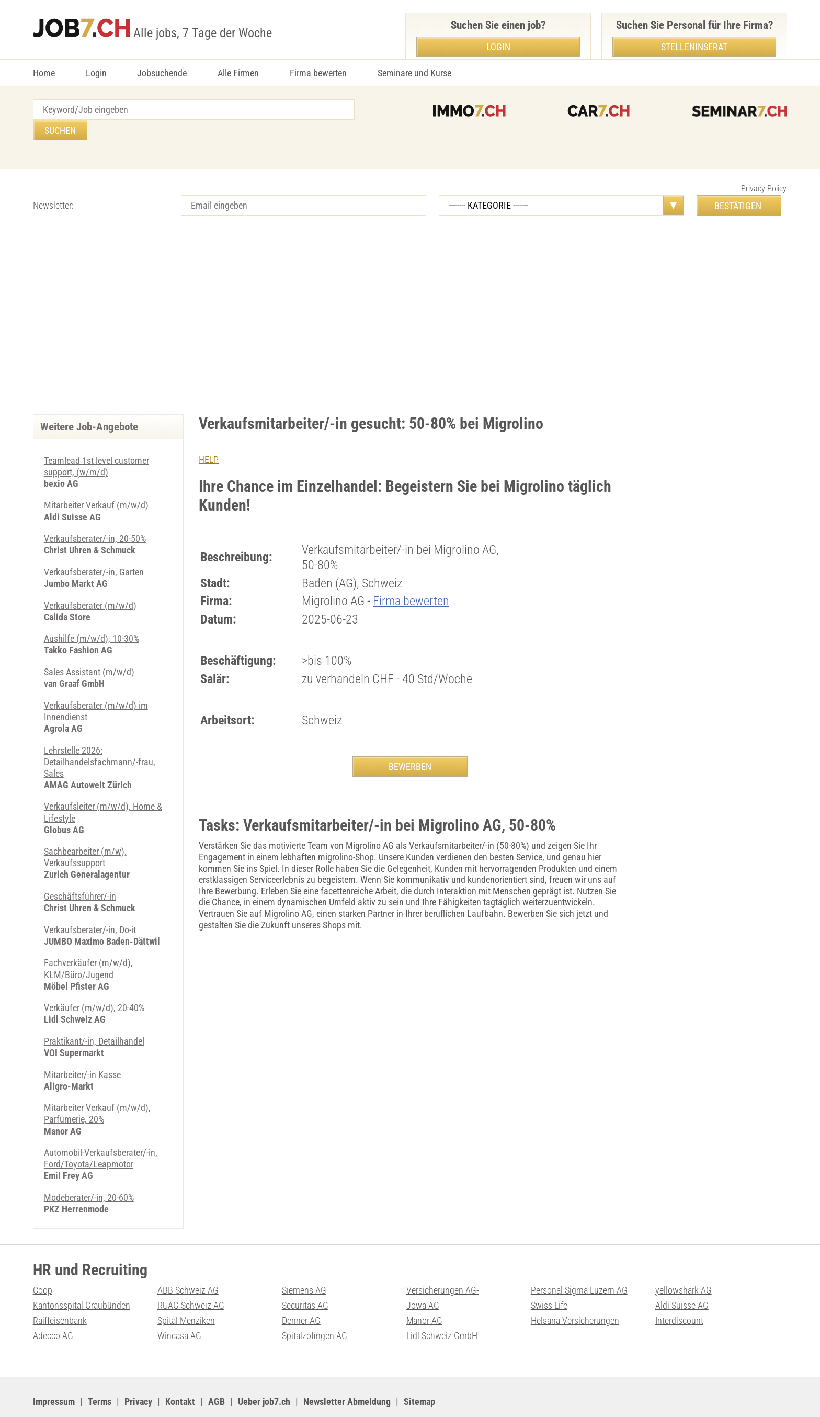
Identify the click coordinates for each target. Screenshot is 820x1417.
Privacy (138, 1372)
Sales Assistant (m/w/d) (89, 649)
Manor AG (424, 1291)
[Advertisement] (410, 305)
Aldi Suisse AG (682, 1276)
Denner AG (301, 1291)
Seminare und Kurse (414, 72)
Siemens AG (304, 1261)
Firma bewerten (318, 72)
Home (44, 72)
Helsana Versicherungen (575, 1291)
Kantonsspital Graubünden (81, 1276)
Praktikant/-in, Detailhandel (94, 1015)
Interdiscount (679, 1291)
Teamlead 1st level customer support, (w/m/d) (96, 446)
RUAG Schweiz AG (190, 1276)
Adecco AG (53, 1306)
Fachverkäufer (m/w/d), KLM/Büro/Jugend (88, 943)
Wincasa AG (179, 1306)
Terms (99, 1372)
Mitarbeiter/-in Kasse (82, 1047)
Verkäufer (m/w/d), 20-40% (94, 981)
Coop (42, 1261)
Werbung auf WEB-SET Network (244, 1396)
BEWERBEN (410, 746)
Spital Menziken (186, 1291)
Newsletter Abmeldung (347, 1372)
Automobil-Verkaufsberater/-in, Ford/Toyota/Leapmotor (100, 1131)
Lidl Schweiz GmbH (441, 1306)
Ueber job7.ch (264, 1372)
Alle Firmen (238, 72)
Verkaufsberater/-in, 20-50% (95, 517)
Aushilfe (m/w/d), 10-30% (91, 616)
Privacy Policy (764, 168)
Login (96, 72)
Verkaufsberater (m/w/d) (90, 583)
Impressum (54, 1372)
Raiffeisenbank (60, 1291)
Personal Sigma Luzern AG (579, 1261)
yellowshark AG (683, 1261)
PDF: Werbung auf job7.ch (345, 1396)
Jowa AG (422, 1276)
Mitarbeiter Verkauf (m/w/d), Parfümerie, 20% (97, 1086)
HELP (209, 439)
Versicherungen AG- (442, 1261)
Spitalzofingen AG (314, 1306)
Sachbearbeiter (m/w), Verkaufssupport (85, 833)
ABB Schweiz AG (188, 1261)
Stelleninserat (694, 46)
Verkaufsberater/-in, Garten (94, 550)
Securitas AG (305, 1276)
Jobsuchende (162, 72)
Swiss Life (549, 1276)
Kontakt (180, 1372)
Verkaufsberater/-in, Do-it (90, 904)
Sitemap (419, 1372)
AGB (216, 1372)
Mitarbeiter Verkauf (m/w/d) (96, 484)
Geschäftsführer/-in (80, 871)
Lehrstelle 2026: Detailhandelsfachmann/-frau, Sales (99, 738)
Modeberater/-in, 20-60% (89, 1169)
